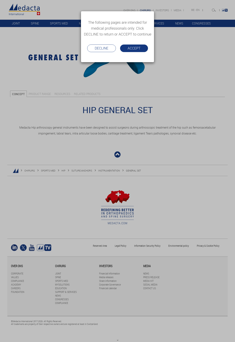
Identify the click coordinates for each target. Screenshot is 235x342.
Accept (134, 48)
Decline (101, 48)
